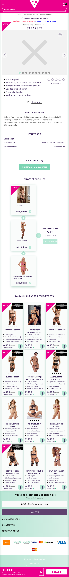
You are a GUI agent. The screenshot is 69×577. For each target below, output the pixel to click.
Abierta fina (47, 14)
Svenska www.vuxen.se (34, 566)
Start (19, 14)
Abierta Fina (40, 25)
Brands (25, 14)
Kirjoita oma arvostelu (34, 167)
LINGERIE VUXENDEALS (45, 21)
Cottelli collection (35, 14)
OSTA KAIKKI (50, 241)
